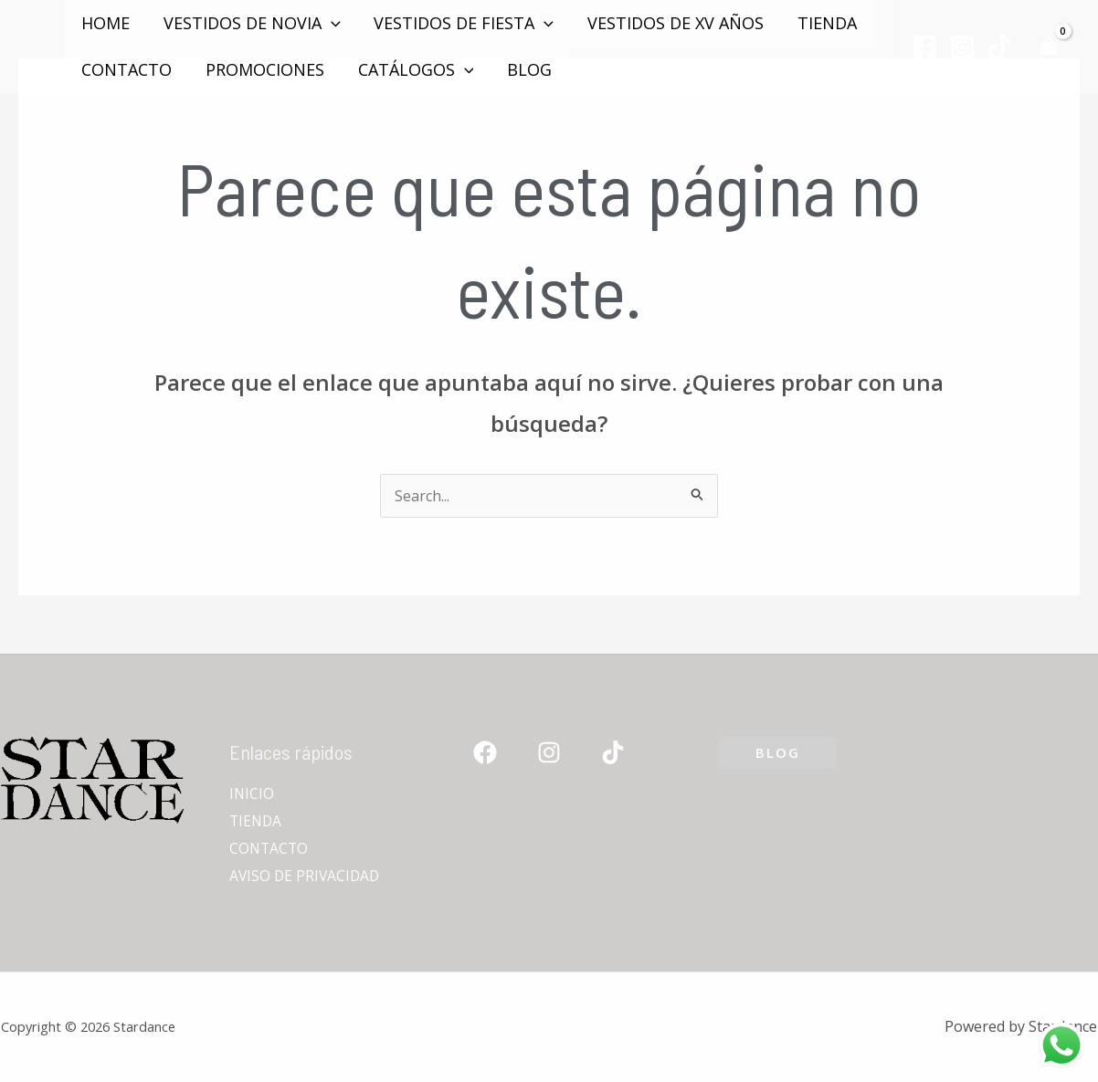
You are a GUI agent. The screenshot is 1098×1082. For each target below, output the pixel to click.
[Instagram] (962, 47)
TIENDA (824, 23)
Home (105, 23)
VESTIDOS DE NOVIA (251, 23)
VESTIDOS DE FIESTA (463, 23)
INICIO (252, 793)
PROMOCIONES (264, 69)
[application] (330, 23)
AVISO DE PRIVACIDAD (306, 876)
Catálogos (414, 69)
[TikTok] (1000, 47)
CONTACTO (126, 69)
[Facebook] (925, 47)
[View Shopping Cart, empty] (1048, 46)
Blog (527, 69)
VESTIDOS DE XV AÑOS (674, 23)
